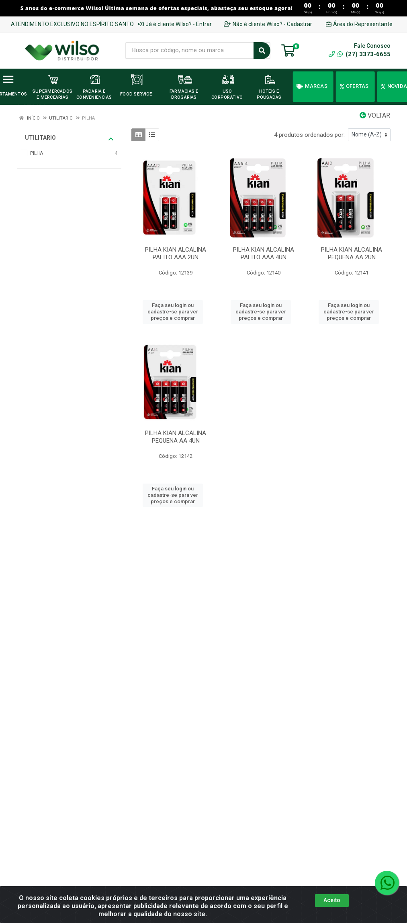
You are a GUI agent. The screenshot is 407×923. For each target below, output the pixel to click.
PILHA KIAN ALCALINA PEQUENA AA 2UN (351, 253)
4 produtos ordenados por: (309, 134)
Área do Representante (359, 24)
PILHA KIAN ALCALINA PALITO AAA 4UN (263, 253)
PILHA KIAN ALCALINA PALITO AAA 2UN (175, 253)
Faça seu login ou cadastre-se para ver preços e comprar (172, 311)
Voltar (375, 115)
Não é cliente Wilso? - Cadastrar (268, 24)
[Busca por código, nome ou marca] (189, 50)
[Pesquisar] (262, 50)
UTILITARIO (69, 138)
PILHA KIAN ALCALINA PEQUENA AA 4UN (175, 436)
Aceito (331, 900)
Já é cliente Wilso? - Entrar (175, 24)
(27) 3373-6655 (364, 54)
